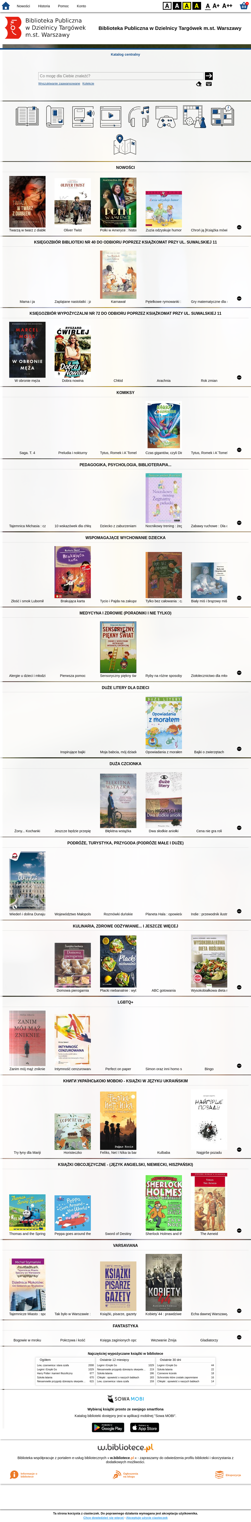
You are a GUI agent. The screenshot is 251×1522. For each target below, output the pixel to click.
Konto (81, 6)
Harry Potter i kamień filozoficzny (55, 1373)
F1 (216, 5)
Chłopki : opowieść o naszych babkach (118, 1377)
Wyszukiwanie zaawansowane (59, 83)
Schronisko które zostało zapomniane (177, 1377)
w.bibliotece (122, 1458)
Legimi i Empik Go (47, 1369)
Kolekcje (88, 83)
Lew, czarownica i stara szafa (53, 1365)
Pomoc (63, 6)
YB (186, 5)
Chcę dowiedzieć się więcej (103, 1518)
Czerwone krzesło (167, 1373)
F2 (227, 5)
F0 (207, 5)
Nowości (23, 6)
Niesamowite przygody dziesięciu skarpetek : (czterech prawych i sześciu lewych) (81, 1381)
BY (196, 5)
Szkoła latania (44, 1377)
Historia (44, 6)
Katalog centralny (125, 54)
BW (177, 5)
